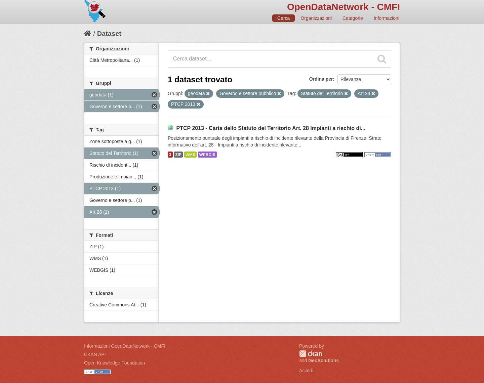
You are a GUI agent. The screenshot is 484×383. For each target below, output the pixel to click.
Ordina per (321, 79)
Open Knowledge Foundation (114, 363)
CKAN (310, 353)
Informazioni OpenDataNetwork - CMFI (124, 346)
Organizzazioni (316, 18)
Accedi (306, 370)
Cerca (283, 18)
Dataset (109, 33)
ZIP (178, 154)
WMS (190, 154)
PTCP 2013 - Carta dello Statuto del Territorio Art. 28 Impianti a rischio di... (270, 128)
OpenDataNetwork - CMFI (343, 7)
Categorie (352, 18)
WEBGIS (207, 154)
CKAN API (95, 354)
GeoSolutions (323, 360)
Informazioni (386, 18)
